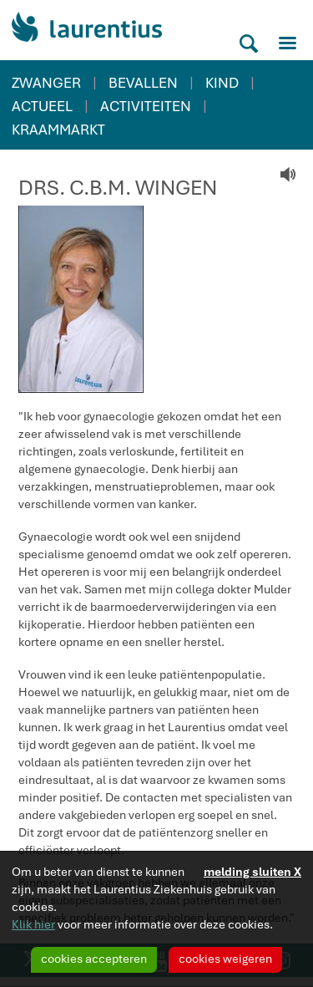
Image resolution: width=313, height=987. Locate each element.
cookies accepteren (94, 958)
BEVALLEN (143, 83)
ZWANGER (46, 83)
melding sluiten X (252, 871)
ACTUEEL (42, 106)
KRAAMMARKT (58, 129)
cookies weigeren (225, 958)
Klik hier (33, 924)
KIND (222, 83)
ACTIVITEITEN (145, 106)
